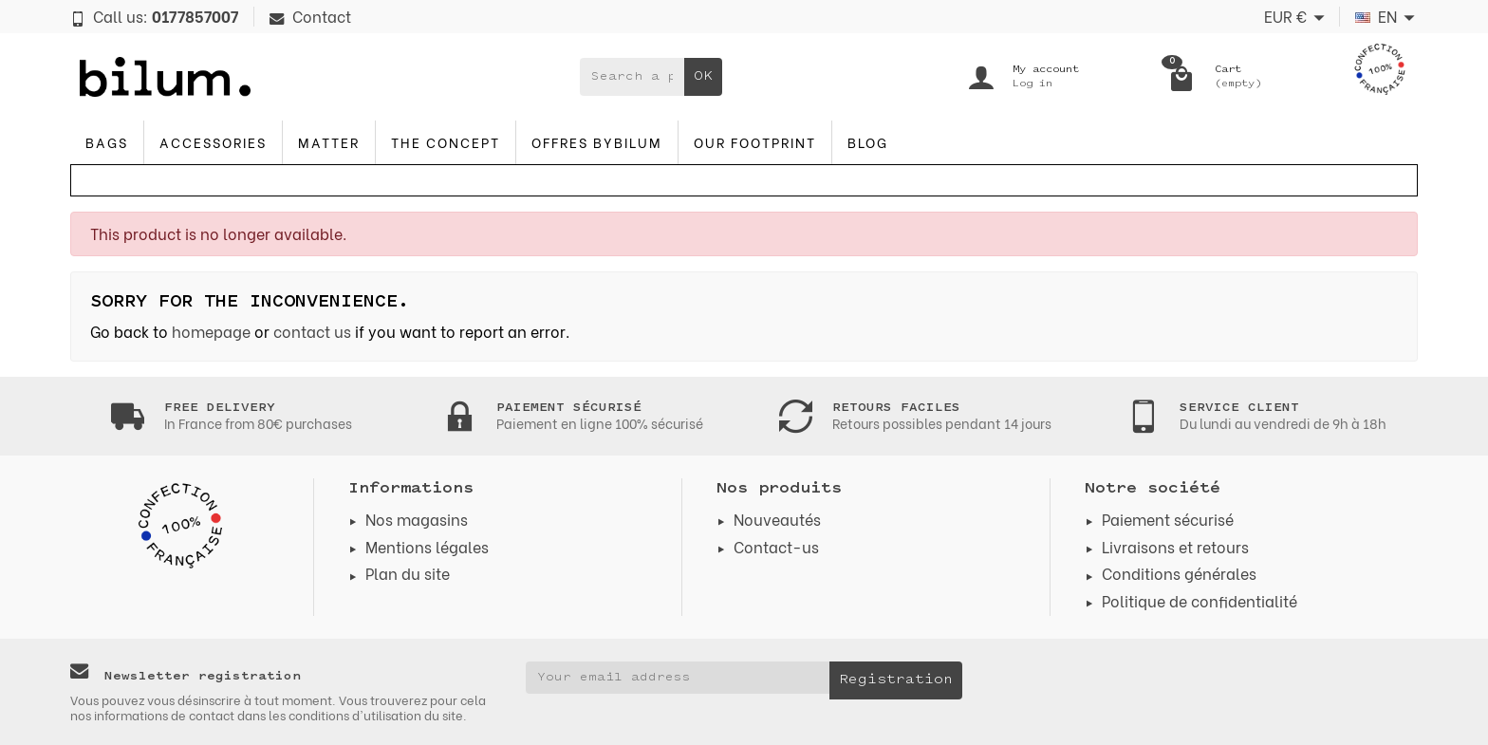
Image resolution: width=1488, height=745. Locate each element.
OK (703, 76)
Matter (329, 142)
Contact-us (776, 546)
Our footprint (755, 142)
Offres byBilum (596, 142)
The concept (445, 142)
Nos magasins (416, 519)
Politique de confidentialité (1199, 600)
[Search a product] (632, 77)
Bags (106, 142)
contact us (312, 331)
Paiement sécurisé (1168, 519)
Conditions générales (1179, 573)
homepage (211, 331)
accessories (213, 142)
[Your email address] (677, 677)
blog (867, 142)
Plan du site (407, 573)
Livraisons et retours (1175, 546)
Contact (310, 16)
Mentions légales (427, 546)
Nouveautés (777, 519)
